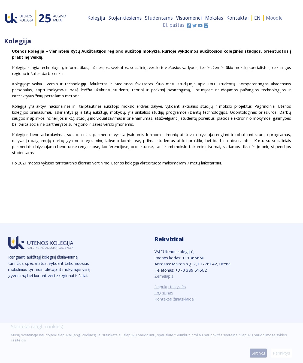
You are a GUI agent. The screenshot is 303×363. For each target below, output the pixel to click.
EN (257, 17)
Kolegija (96, 17)
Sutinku (258, 353)
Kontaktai (237, 17)
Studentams (159, 17)
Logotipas (163, 292)
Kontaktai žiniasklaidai (174, 299)
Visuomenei (189, 17)
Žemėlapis (164, 276)
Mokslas (214, 17)
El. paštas (173, 25)
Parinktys (281, 353)
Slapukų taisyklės (170, 286)
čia (23, 340)
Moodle (274, 17)
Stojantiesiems (125, 17)
